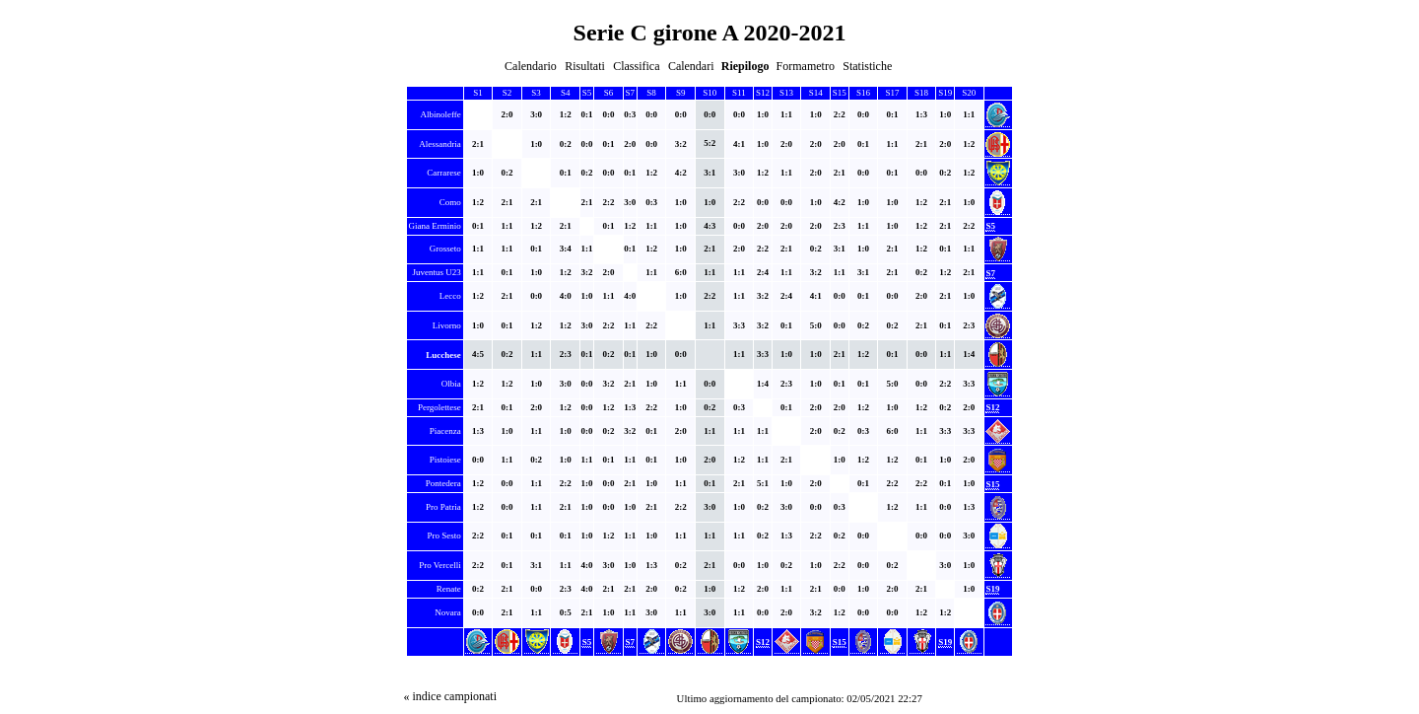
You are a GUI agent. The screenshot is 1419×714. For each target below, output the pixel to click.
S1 (478, 93)
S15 (839, 93)
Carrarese (443, 173)
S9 (681, 93)
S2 (507, 93)
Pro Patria (443, 507)
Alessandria (440, 144)
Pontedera (443, 483)
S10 (709, 93)
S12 (763, 93)
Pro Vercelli (440, 565)
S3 (536, 93)
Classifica (636, 66)
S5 (587, 93)
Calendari (691, 66)
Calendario (531, 66)
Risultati (585, 66)
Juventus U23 (437, 272)
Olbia (451, 384)
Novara (448, 612)
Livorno (447, 325)
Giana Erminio (435, 226)
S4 (566, 93)
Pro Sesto (444, 535)
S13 (786, 93)
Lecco (450, 296)
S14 (816, 93)
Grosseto (445, 248)
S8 (651, 93)
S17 (892, 93)
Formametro (806, 66)
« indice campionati (450, 696)
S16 (863, 93)
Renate (449, 589)
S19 (945, 93)
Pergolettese (439, 407)
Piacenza (445, 431)
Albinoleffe (441, 114)
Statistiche (867, 66)
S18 (921, 93)
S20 (969, 93)
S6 (609, 93)
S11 (739, 93)
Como (450, 202)
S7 (631, 93)
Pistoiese (445, 459)
